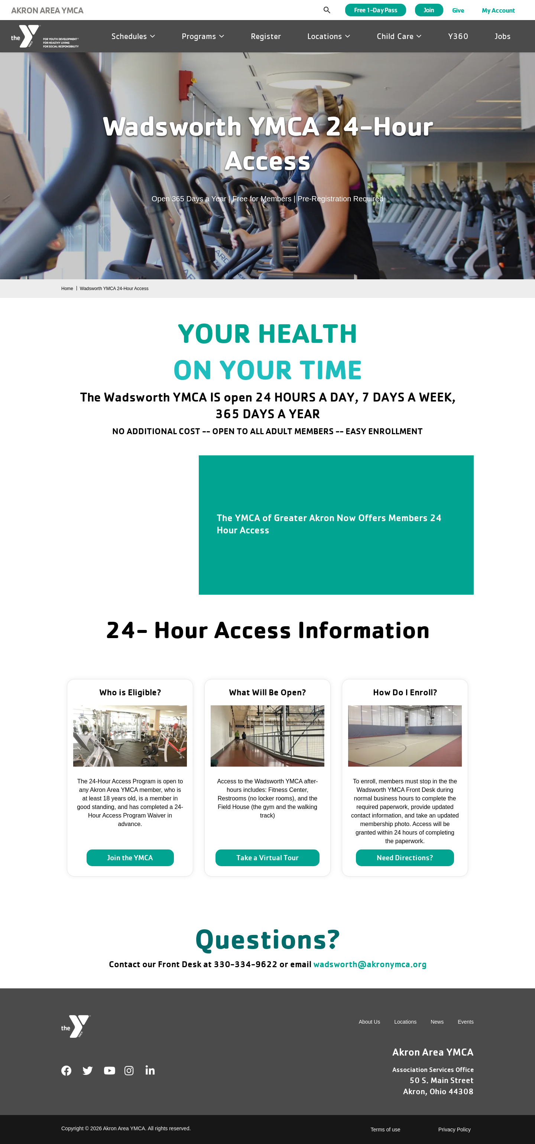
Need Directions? (405, 857)
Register (266, 36)
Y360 (458, 36)
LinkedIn (155, 1071)
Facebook (66, 1071)
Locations (328, 36)
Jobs (503, 36)
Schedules (133, 36)
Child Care (399, 36)
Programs (203, 36)
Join (429, 10)
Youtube (109, 1071)
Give (458, 10)
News (437, 1022)
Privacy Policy (454, 1129)
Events (466, 1022)
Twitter (87, 1071)
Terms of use (386, 1129)
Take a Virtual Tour (267, 857)
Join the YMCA (130, 857)
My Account (498, 10)
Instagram (134, 1071)
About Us (369, 1022)
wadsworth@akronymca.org (370, 964)
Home (67, 288)
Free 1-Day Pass (376, 10)
